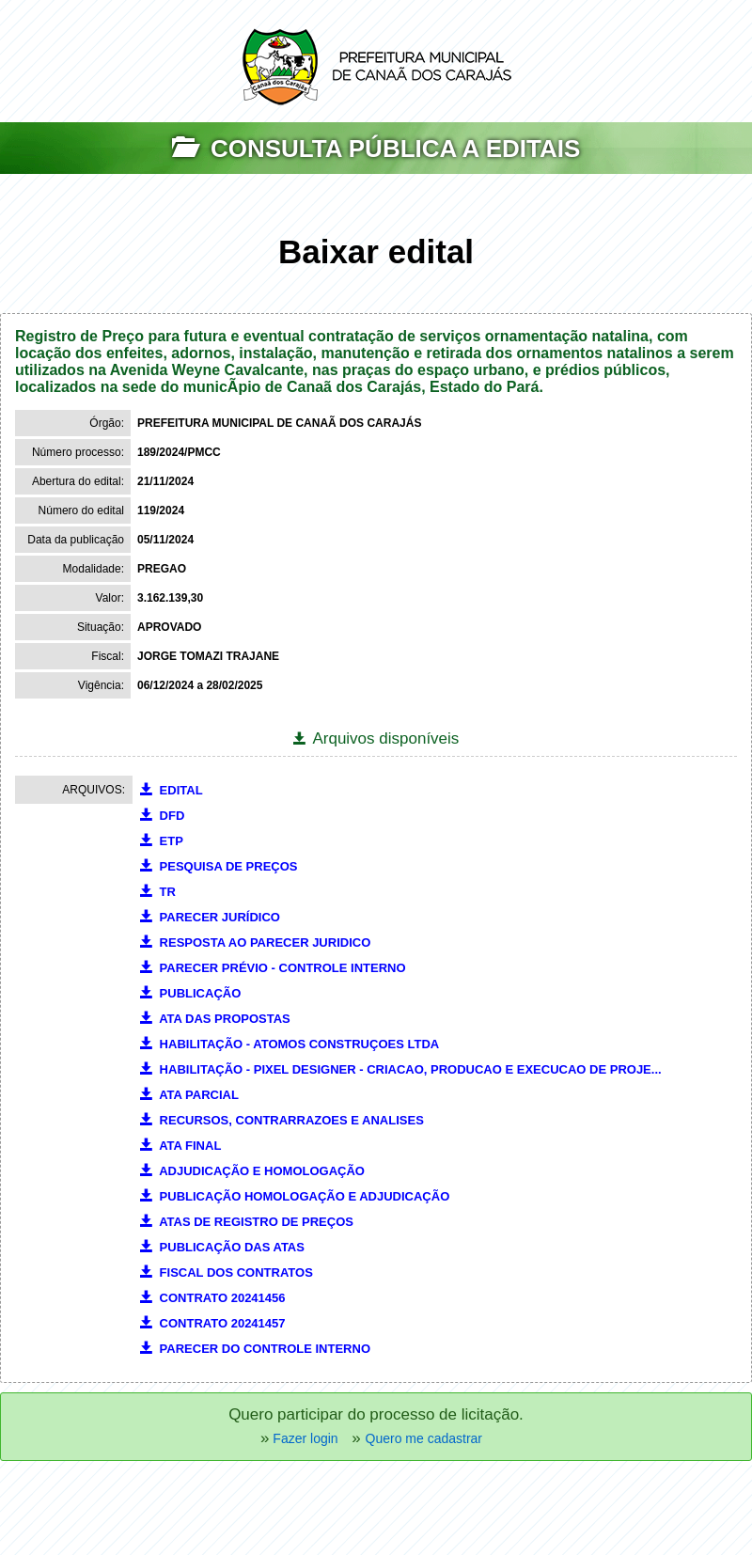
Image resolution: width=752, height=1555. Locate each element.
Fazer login (303, 1438)
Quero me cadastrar (424, 1438)
